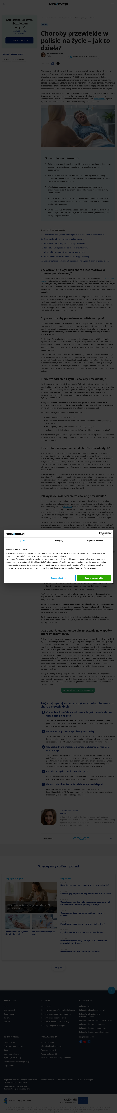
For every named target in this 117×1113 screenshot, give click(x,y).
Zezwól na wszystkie (94, 578)
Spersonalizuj (58, 578)
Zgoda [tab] (22, 541)
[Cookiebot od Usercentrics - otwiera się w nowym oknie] (101, 534)
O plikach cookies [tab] (95, 541)
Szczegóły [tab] (58, 541)
